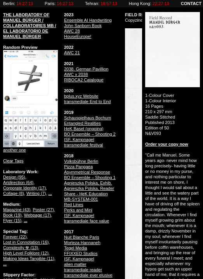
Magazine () (16, 209)
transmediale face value (86, 221)
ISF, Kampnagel (79, 139)
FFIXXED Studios (80, 253)
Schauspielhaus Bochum (87, 117)
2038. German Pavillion (86, 69)
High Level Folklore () (26, 253)
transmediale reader (83, 269)
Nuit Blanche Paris (81, 237)
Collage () (13, 193)
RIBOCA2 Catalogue (84, 80)
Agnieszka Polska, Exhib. (88, 183)
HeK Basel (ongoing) (84, 128)
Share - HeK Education (86, 193)
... (50, 193)
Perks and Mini (78, 210)
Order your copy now (166, 144)
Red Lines (73, 204)
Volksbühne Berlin (81, 161)
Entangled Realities (82, 123)
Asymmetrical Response (87, 172)
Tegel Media (75, 248)
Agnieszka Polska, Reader (89, 188)
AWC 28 (72, 31)
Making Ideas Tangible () (28, 258)
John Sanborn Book (83, 25)
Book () (12, 215)
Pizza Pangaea (78, 166)
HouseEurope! (77, 36)
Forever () (15, 236)
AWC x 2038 (76, 74)
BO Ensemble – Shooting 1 (90, 177)
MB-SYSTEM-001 (81, 199)
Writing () (36, 193)
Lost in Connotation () (26, 242)
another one (14, 150)
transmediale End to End (87, 101)
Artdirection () (18, 182)
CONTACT (191, 3)
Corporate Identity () (24, 188)
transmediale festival (83, 145)
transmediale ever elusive (88, 275)
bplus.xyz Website (81, 96)
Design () (14, 177)
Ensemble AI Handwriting (88, 20)
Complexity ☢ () (20, 247)
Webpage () (37, 215)
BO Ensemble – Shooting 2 (90, 134)
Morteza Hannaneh (82, 242)
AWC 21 (72, 52)
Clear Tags (13, 160)
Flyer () (12, 220)
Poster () (43, 209)
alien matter (75, 264)
